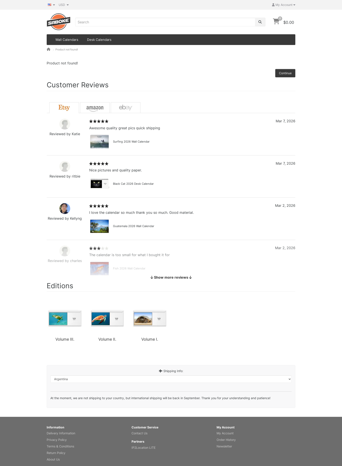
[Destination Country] (171, 379)
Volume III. (64, 339)
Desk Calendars (99, 40)
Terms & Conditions (60, 446)
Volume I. (149, 339)
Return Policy (56, 453)
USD (64, 5)
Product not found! (66, 49)
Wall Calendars (66, 40)
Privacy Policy (57, 440)
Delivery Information (61, 433)
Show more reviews (171, 277)
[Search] (260, 22)
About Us (53, 459)
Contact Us (139, 433)
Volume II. (107, 339)
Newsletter (224, 446)
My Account (225, 433)
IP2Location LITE (144, 447)
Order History (226, 440)
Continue (285, 73)
